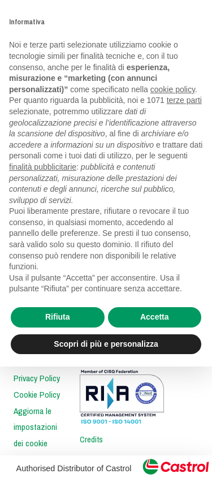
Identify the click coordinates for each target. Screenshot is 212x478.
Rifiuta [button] (57, 316)
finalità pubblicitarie (42, 166)
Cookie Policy (37, 395)
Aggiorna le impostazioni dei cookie (35, 427)
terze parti (184, 100)
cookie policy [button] (172, 89)
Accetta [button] (154, 316)
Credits (91, 439)
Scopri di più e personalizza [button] (106, 343)
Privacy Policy (37, 378)
